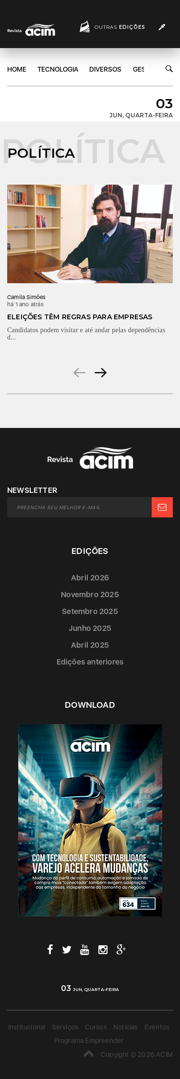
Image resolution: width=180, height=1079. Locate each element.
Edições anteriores (90, 661)
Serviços (65, 1027)
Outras (120, 27)
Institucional (27, 1027)
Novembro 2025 (90, 594)
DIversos (105, 69)
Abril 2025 (90, 645)
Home (16, 69)
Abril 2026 (90, 577)
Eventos (156, 1027)
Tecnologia (57, 69)
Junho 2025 (90, 628)
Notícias (125, 1027)
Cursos (96, 1027)
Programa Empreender (89, 1040)
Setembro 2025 (90, 611)
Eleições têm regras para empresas (80, 317)
